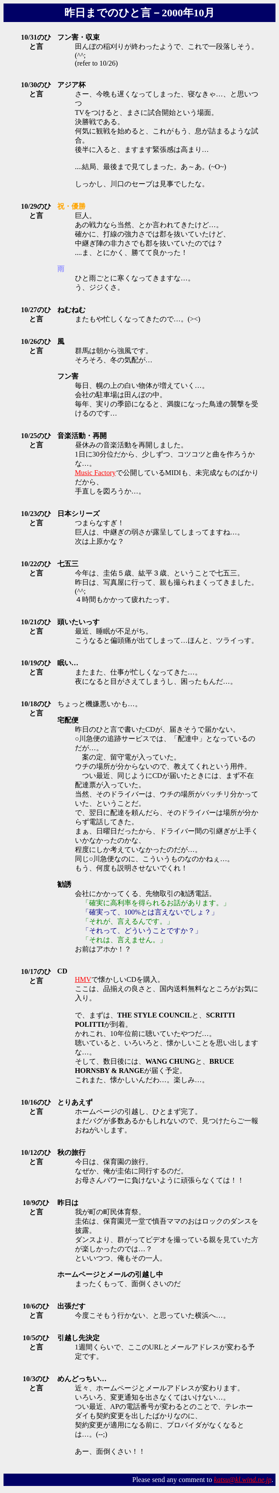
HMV (83, 979)
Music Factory (95, 472)
